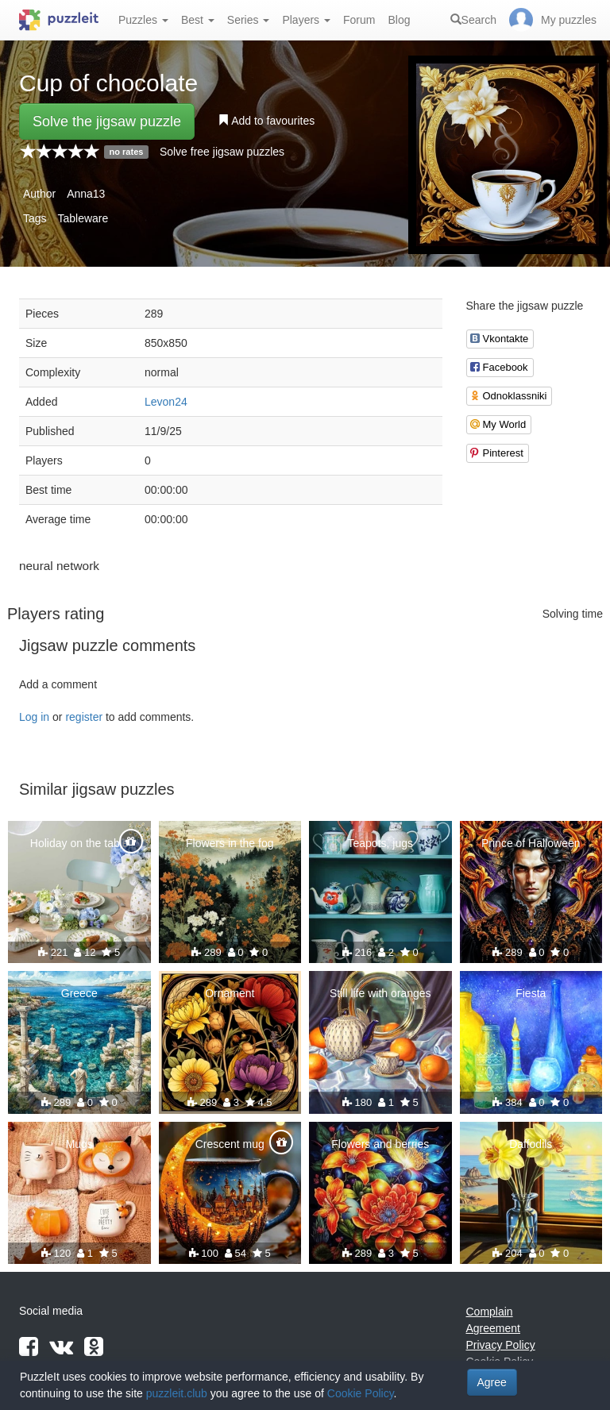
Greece (79, 993)
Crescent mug (229, 1144)
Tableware (82, 218)
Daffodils (530, 1144)
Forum (359, 19)
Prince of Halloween (531, 843)
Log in (34, 717)
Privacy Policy (500, 1345)
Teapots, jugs (381, 843)
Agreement (493, 1328)
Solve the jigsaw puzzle (107, 121)
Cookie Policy (360, 1393)
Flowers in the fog (230, 843)
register (83, 717)
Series (248, 19)
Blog (399, 19)
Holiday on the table (79, 843)
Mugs (79, 1144)
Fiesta (530, 993)
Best (197, 19)
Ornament (229, 993)
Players (306, 19)
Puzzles (143, 19)
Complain (489, 1311)
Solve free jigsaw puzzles (222, 151)
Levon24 (166, 401)
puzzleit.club (176, 1393)
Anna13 (86, 193)
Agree (492, 1382)
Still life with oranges (380, 993)
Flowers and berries (380, 1144)
